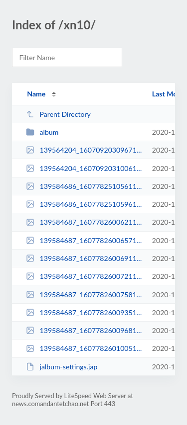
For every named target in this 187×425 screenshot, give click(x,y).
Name (36, 93)
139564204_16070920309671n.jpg (84, 150)
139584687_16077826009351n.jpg (84, 312)
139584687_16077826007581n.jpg (84, 294)
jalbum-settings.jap (61, 366)
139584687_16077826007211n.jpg (84, 276)
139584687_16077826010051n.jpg (84, 348)
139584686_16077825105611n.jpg (84, 186)
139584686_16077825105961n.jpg (84, 204)
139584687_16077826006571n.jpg (84, 240)
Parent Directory (58, 114)
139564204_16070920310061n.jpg (84, 168)
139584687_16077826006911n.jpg (84, 258)
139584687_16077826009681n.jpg (84, 330)
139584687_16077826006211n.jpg (84, 222)
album (42, 132)
